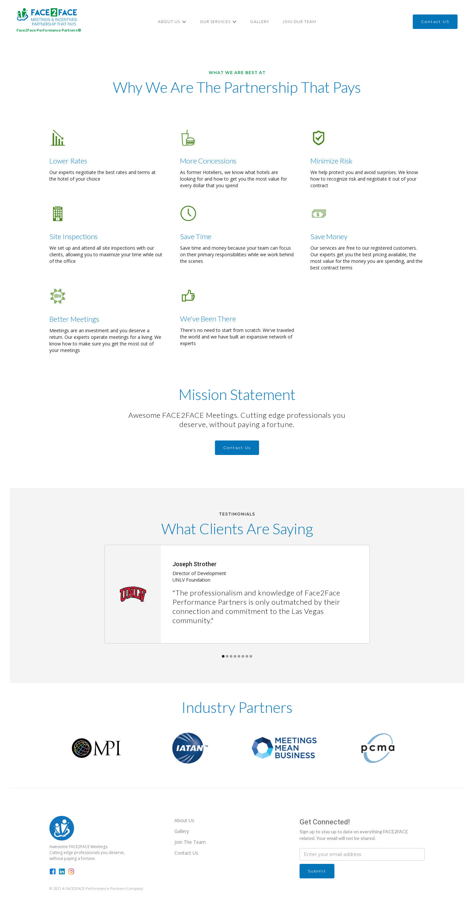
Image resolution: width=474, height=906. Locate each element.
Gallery (259, 21)
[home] (48, 21)
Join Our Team (299, 21)
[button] (172, 22)
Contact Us (186, 853)
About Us (184, 820)
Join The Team (190, 842)
